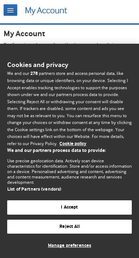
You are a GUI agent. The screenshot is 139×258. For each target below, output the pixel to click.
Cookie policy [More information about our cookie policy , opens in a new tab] (72, 144)
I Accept (69, 207)
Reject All (69, 226)
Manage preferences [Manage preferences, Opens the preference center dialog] (69, 245)
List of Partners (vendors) (34, 189)
